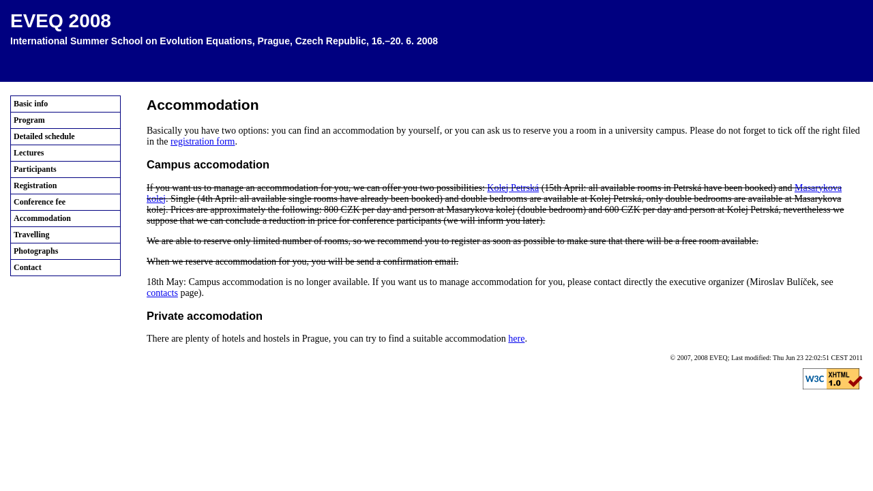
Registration (35, 185)
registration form (203, 141)
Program (29, 120)
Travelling (31, 234)
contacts (162, 293)
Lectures (29, 153)
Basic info (31, 103)
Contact (28, 267)
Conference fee (39, 202)
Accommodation (42, 218)
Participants (35, 169)
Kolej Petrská (513, 188)
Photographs (36, 251)
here (516, 338)
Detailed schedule (44, 136)
